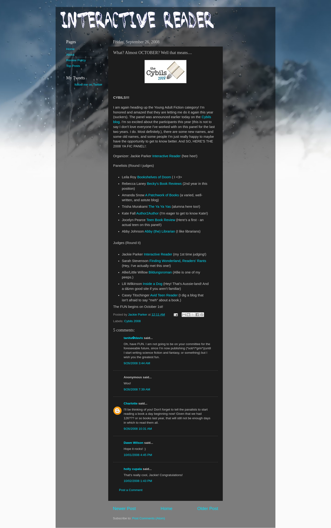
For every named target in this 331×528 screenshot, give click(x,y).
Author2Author (147, 213)
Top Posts (73, 66)
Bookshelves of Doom (154, 177)
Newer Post (124, 508)
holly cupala (133, 469)
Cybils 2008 (132, 321)
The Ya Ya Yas (159, 206)
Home (166, 508)
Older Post (207, 508)
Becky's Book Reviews (164, 184)
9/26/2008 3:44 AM (137, 363)
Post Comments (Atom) (148, 518)
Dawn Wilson (133, 442)
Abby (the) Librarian (160, 231)
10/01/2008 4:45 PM (138, 455)
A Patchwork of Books (162, 195)
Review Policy (76, 60)
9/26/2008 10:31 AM (138, 428)
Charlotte (130, 403)
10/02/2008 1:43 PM (138, 481)
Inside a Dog (152, 284)
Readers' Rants (194, 261)
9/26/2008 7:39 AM (137, 389)
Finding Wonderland (164, 261)
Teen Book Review (160, 220)
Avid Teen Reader (163, 295)
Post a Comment (131, 490)
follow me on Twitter (88, 84)
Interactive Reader (166, 156)
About (70, 54)
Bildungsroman (160, 272)
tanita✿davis (133, 338)
